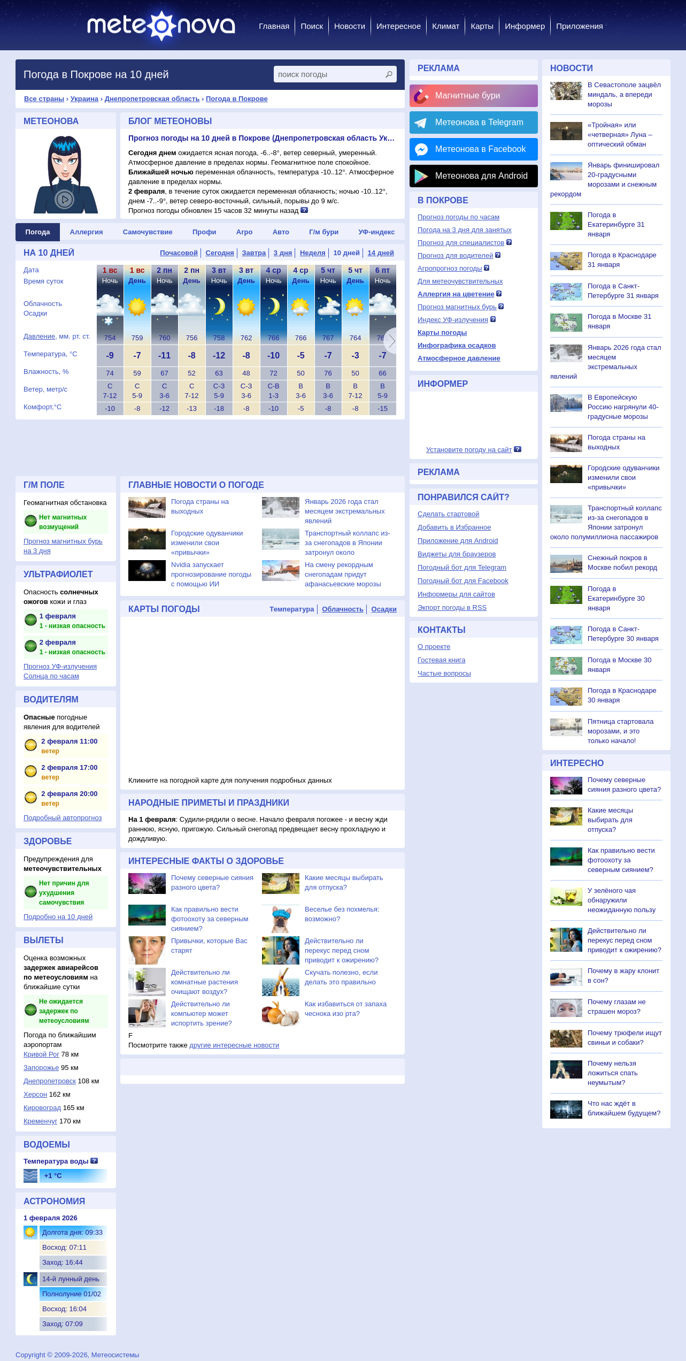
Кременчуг (40, 1121)
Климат (445, 25)
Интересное (398, 25)
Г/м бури (323, 232)
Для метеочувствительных (460, 281)
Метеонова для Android (481, 175)
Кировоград (42, 1108)
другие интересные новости (234, 1045)
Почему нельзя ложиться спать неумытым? (613, 1073)
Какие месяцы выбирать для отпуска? (610, 820)
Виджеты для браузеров (457, 554)
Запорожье (41, 1068)
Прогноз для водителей (455, 255)
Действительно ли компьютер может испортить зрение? (201, 1013)
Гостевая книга (441, 660)
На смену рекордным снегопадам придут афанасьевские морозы (343, 574)
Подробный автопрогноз (63, 818)
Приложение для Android (458, 541)
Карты (482, 25)
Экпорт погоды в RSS (452, 607)
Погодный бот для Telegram (462, 567)
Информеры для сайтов (456, 594)
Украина (84, 99)
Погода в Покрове (237, 99)
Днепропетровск (50, 1081)
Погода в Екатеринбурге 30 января (616, 598)
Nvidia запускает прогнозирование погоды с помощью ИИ (211, 574)
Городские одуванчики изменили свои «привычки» (207, 542)
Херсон (35, 1094)
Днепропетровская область (152, 99)
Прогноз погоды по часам (458, 217)
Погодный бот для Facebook (463, 581)
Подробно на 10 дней (58, 917)
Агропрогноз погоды (450, 268)
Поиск (311, 25)
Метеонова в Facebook (480, 149)
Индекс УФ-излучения (453, 320)
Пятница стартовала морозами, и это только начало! (620, 731)
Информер (525, 25)
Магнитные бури (467, 95)
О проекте (434, 647)
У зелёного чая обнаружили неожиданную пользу (622, 900)
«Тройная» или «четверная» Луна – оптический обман (620, 134)
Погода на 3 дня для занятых (465, 230)
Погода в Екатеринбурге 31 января (616, 224)
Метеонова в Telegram (479, 122)
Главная (274, 25)
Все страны (44, 99)
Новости (349, 25)
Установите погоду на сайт (469, 450)
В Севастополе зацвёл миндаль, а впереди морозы (624, 94)
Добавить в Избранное (454, 527)
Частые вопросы (444, 673)
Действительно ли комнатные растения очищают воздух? (204, 982)
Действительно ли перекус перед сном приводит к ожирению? (342, 950)
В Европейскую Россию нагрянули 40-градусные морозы (623, 406)
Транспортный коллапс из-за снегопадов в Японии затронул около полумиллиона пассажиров (347, 552)
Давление (39, 336)
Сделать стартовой (448, 514)
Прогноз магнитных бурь (457, 307)
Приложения (579, 25)
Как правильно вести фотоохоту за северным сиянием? (210, 918)
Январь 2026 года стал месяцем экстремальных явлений (345, 511)
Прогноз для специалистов (461, 243)
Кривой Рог (41, 1054)
